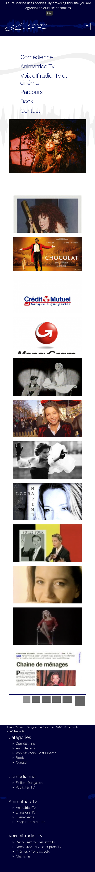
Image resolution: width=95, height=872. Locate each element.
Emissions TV (26, 812)
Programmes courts (30, 822)
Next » (80, 701)
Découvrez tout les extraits (35, 842)
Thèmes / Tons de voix (33, 851)
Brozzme (48, 727)
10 (67, 699)
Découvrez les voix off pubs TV (39, 847)
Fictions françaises (29, 783)
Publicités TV (25, 787)
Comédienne (36, 57)
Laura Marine (15, 727)
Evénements (25, 817)
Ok (49, 13)
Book (20, 758)
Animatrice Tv (37, 66)
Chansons (23, 856)
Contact (21, 762)
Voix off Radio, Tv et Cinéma (36, 753)
